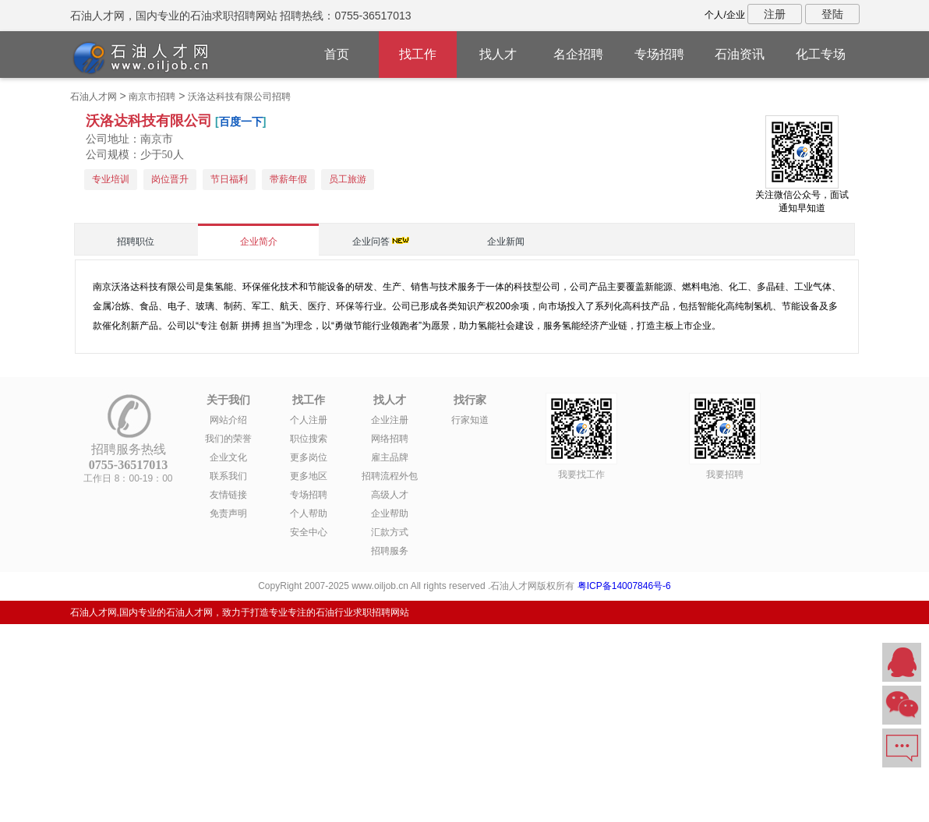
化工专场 (821, 54)
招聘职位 (135, 241)
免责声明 (228, 513)
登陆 (832, 14)
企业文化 (228, 457)
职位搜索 (308, 438)
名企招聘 (578, 54)
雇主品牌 (389, 457)
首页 (336, 54)
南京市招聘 (152, 96)
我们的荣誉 (228, 438)
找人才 (498, 54)
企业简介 (258, 241)
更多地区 (308, 476)
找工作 (417, 54)
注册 (775, 14)
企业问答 (371, 241)
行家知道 (470, 420)
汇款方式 (389, 532)
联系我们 (228, 476)
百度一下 (241, 121)
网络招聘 (389, 438)
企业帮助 (389, 513)
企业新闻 (506, 241)
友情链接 (228, 494)
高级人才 (389, 494)
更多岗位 (308, 457)
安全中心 (308, 532)
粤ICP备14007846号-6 (624, 585)
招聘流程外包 (390, 476)
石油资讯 (740, 54)
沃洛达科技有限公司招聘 (239, 96)
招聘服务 (389, 550)
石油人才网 (93, 96)
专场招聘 (659, 54)
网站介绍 (228, 420)
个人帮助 (308, 513)
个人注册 (308, 420)
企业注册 (389, 420)
